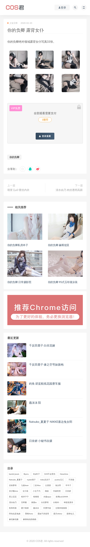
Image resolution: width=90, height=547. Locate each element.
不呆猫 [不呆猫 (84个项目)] (71, 479)
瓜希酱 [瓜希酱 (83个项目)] (24, 502)
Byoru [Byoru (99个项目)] (26, 474)
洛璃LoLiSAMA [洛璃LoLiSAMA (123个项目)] (62, 496)
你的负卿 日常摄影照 (19, 282)
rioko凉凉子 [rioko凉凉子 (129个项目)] (45, 479)
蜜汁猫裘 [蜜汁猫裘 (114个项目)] (25, 508)
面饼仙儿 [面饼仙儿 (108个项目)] (70, 513)
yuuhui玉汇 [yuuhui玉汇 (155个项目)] (59, 479)
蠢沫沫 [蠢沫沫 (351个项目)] (36, 508)
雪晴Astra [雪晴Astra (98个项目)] (29, 513)
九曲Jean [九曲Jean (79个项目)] (25, 485)
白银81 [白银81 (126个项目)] (56, 502)
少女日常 (12, 23)
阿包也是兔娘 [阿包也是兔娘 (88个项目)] (14, 513)
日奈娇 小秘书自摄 (40, 440)
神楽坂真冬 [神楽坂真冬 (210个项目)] (68, 502)
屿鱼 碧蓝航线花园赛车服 (45, 383)
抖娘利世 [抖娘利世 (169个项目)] (57, 491)
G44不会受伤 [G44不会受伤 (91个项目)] (49, 474)
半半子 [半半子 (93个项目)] (68, 485)
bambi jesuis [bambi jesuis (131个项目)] (14, 474)
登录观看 (45, 136)
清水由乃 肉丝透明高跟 (69, 189)
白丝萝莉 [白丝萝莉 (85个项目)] (45, 502)
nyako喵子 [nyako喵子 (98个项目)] (31, 479)
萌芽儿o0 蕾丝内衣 (18, 189)
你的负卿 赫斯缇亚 (58, 245)
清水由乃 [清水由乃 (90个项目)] (13, 502)
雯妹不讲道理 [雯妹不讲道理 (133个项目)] (43, 513)
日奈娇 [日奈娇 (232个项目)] (68, 491)
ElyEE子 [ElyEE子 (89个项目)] (36, 474)
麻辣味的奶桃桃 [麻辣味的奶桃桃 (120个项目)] (29, 519)
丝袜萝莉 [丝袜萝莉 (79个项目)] (13, 485)
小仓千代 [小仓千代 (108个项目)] (36, 491)
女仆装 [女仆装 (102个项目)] (25, 491)
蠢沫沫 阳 (35, 402)
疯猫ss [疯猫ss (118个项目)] (34, 502)
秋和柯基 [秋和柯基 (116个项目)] (13, 508)
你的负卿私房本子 (17, 245)
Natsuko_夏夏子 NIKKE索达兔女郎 (50, 421)
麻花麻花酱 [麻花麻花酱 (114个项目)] (13, 519)
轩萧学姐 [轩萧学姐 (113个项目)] (47, 508)
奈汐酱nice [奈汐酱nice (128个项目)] (13, 491)
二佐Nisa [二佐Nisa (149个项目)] (36, 485)
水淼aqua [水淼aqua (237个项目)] (47, 496)
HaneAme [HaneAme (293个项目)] (64, 474)
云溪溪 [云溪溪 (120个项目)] (48, 485)
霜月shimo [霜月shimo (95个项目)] (57, 513)
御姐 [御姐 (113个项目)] (47, 491)
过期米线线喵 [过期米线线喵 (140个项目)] (61, 508)
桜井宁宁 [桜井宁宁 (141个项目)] (25, 496)
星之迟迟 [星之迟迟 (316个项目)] (13, 496)
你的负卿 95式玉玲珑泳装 (63, 282)
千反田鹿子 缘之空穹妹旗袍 (46, 364)
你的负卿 (14, 157)
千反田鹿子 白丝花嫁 (42, 345)
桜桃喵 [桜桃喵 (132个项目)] (36, 496)
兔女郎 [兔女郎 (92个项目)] (58, 485)
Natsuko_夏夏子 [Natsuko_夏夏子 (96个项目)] (15, 479)
